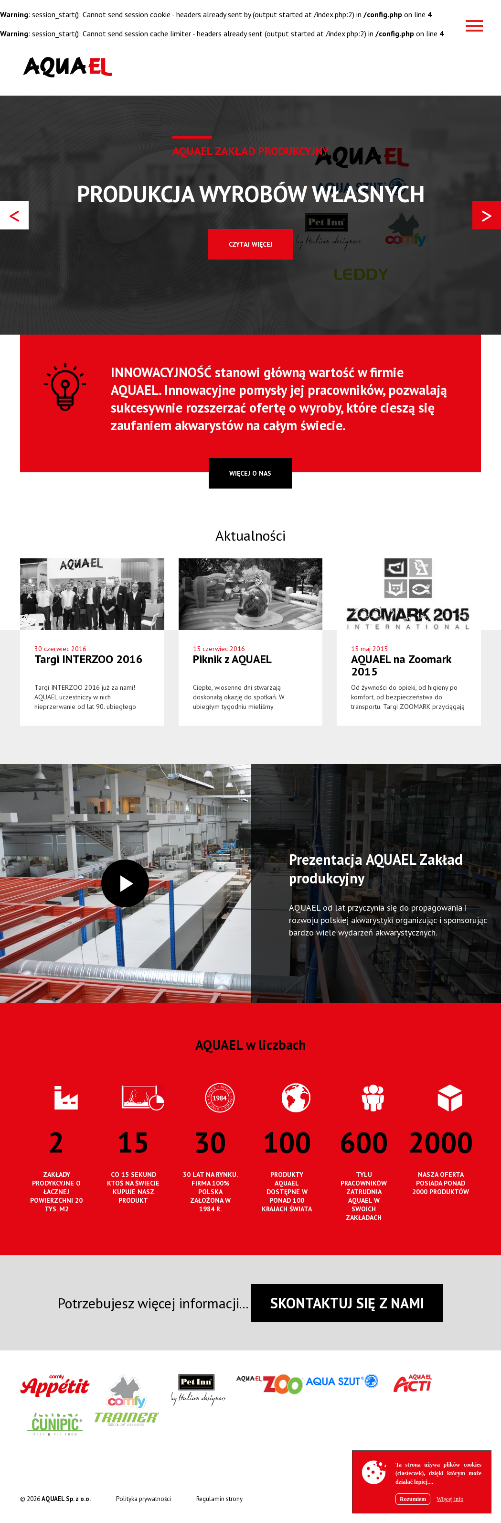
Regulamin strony (219, 1499)
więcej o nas (250, 473)
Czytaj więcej (251, 244)
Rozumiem (413, 1499)
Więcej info (450, 1499)
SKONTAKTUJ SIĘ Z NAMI (347, 1303)
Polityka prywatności (143, 1499)
